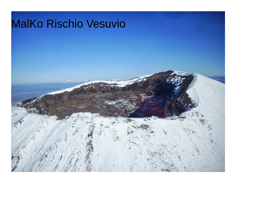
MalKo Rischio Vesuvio (68, 23)
